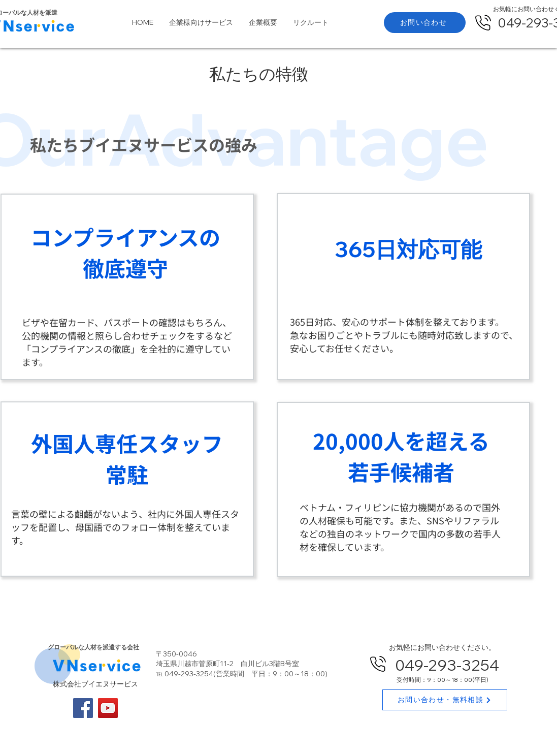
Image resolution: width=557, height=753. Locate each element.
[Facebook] (83, 708)
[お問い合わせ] (425, 22)
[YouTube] (108, 708)
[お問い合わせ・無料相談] (444, 699)
